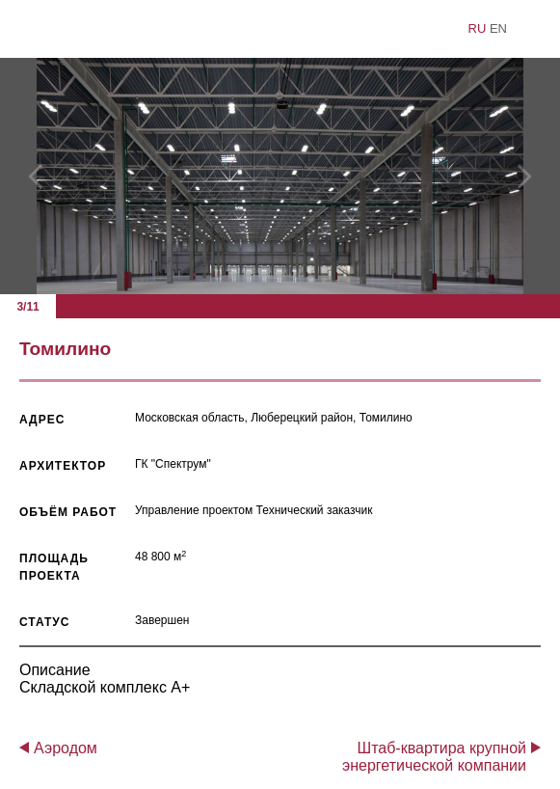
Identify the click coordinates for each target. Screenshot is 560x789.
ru (477, 28)
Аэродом (65, 748)
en (498, 28)
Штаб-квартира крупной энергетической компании (434, 757)
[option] (280, 176)
